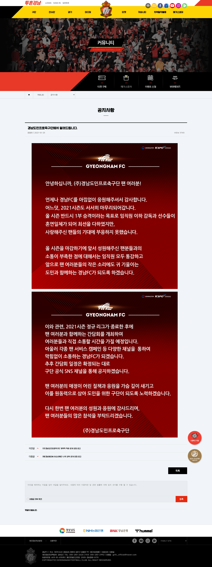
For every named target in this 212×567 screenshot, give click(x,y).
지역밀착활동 (160, 12)
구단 (34, 12)
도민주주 (66, 3)
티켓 (124, 12)
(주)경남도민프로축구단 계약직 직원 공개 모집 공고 (61, 448)
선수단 (52, 12)
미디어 (88, 12)
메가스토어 (178, 12)
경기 (70, 12)
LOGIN (48, 3)
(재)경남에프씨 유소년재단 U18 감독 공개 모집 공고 (61, 456)
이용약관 (53, 540)
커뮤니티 (142, 12)
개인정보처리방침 (35, 540)
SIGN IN (57, 3)
